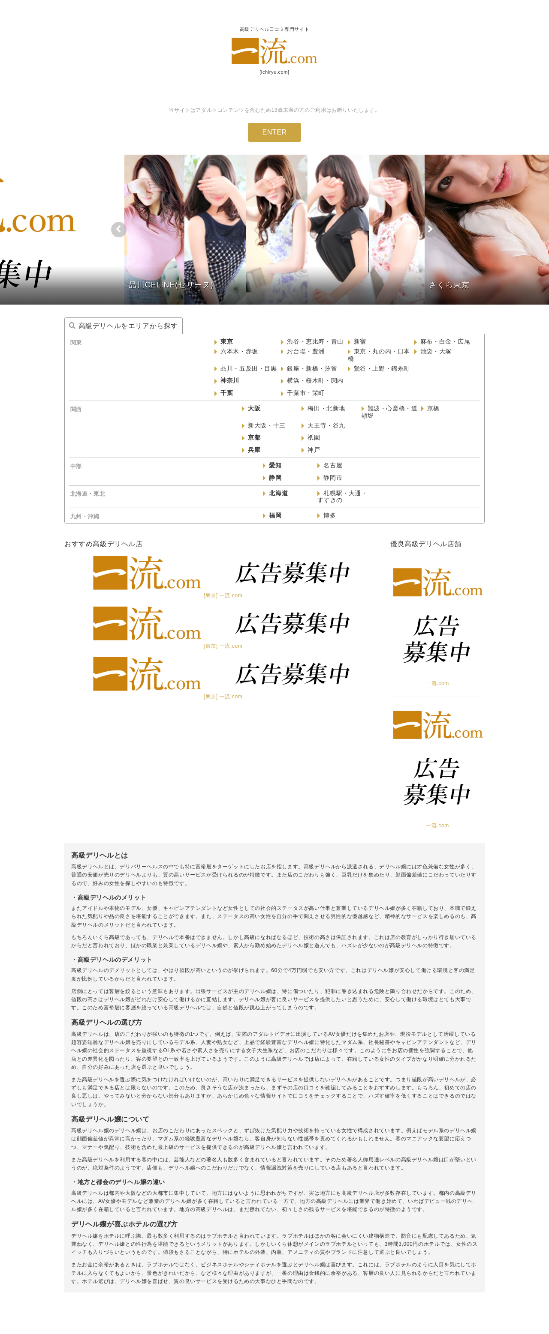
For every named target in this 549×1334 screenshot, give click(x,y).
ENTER (274, 132)
